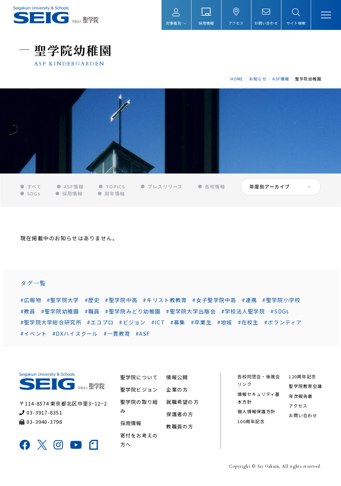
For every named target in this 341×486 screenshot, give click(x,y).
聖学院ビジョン (139, 392)
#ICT (158, 324)
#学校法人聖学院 (222, 313)
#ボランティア (283, 324)
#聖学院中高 (121, 302)
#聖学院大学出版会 (170, 313)
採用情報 (131, 426)
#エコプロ (100, 324)
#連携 (249, 302)
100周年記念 (251, 424)
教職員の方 (179, 429)
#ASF (142, 336)
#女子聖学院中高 (214, 302)
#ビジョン (132, 324)
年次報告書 (300, 399)
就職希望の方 (182, 404)
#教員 (313, 302)
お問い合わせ (302, 419)
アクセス (297, 409)
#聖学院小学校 (281, 302)
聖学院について (139, 380)
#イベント (33, 336)
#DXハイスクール (75, 336)
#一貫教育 (116, 336)
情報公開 (177, 380)
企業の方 (177, 392)
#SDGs (258, 313)
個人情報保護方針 (256, 415)
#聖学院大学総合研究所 (50, 324)
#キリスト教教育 (164, 302)
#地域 (224, 324)
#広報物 (30, 302)
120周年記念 (302, 379)
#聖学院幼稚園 (39, 313)
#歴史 (92, 302)
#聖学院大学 (62, 302)
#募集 (177, 324)
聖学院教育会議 (305, 389)
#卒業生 (200, 324)
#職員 (71, 313)
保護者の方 (179, 417)
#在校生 (247, 324)
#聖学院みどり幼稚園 (112, 313)
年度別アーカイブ (270, 189)
